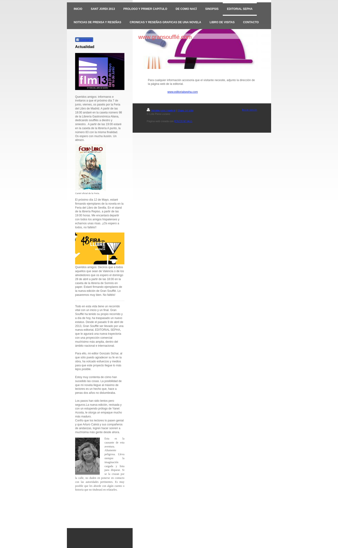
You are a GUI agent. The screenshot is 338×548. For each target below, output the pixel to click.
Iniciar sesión (249, 109)
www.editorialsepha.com (182, 92)
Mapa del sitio (185, 110)
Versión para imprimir (161, 110)
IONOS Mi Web (183, 121)
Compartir (84, 39)
